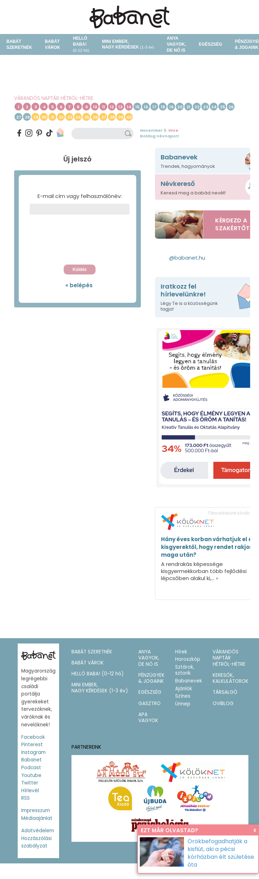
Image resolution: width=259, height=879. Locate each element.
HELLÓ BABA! (81, 44)
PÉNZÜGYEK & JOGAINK (151, 678)
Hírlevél (30, 790)
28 (27, 117)
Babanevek (188, 680)
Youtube (31, 775)
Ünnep (182, 704)
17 (154, 107)
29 (35, 117)
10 (95, 107)
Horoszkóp (187, 659)
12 (112, 107)
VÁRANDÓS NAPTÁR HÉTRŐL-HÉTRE (53, 98)
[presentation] (79, 241)
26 (231, 107)
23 (205, 107)
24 (214, 107)
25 (222, 107)
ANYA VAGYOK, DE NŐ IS (176, 44)
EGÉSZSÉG (210, 44)
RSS (25, 798)
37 (103, 117)
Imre (173, 130)
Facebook (33, 737)
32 (61, 117)
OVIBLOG (223, 703)
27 (18, 117)
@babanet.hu (187, 257)
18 (163, 107)
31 (52, 117)
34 (78, 117)
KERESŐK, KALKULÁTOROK (230, 678)
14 (129, 107)
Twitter (29, 782)
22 (197, 107)
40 (129, 117)
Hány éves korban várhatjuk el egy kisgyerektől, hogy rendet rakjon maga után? (210, 546)
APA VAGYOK (148, 717)
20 (180, 107)
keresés (128, 133)
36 (95, 117)
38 (112, 117)
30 (44, 117)
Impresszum (35, 810)
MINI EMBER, (128, 44)
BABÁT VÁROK (52, 44)
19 (171, 107)
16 (146, 107)
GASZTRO (149, 703)
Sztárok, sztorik (184, 670)
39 (120, 117)
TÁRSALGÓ (225, 692)
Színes (182, 696)
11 (103, 107)
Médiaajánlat (36, 818)
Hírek (181, 651)
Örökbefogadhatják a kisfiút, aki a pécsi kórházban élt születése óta (221, 853)
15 (137, 107)
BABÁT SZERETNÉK (19, 44)
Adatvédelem (37, 830)
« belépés (79, 285)
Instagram (33, 752)
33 (69, 117)
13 (120, 107)
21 (188, 107)
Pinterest (32, 744)
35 (86, 117)
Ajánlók (183, 688)
